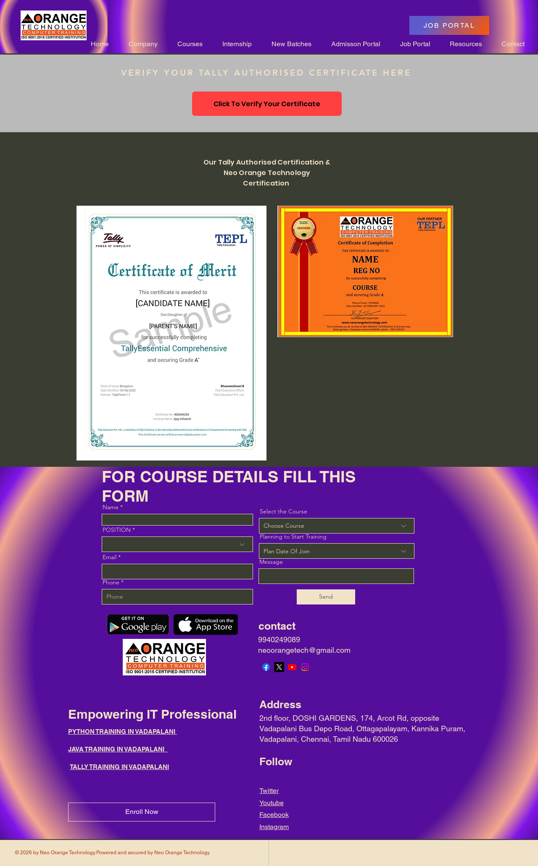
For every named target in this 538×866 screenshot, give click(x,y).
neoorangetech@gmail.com (304, 650)
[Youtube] (292, 667)
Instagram (274, 827)
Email (109, 557)
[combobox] (336, 551)
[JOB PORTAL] (449, 25)
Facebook (274, 815)
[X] (279, 667)
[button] (139, 43)
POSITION (117, 530)
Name (111, 507)
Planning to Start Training (293, 536)
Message (271, 562)
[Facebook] (266, 667)
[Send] (326, 596)
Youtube (271, 803)
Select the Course (283, 511)
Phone (111, 582)
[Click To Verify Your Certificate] (267, 104)
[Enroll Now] (141, 812)
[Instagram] (305, 667)
